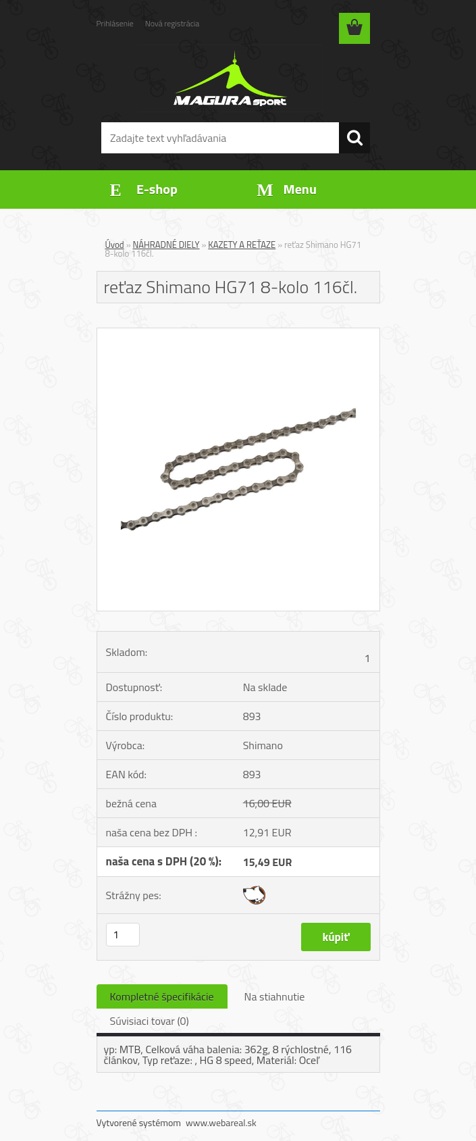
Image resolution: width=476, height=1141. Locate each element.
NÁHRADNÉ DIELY (166, 244)
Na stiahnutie (274, 996)
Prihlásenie (115, 23)
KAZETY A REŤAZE (241, 244)
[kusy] (123, 934)
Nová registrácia (172, 23)
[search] (354, 137)
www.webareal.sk (221, 1122)
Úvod (114, 244)
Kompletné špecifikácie (162, 996)
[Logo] (230, 78)
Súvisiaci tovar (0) (149, 1021)
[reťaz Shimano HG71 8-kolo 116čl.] (238, 334)
